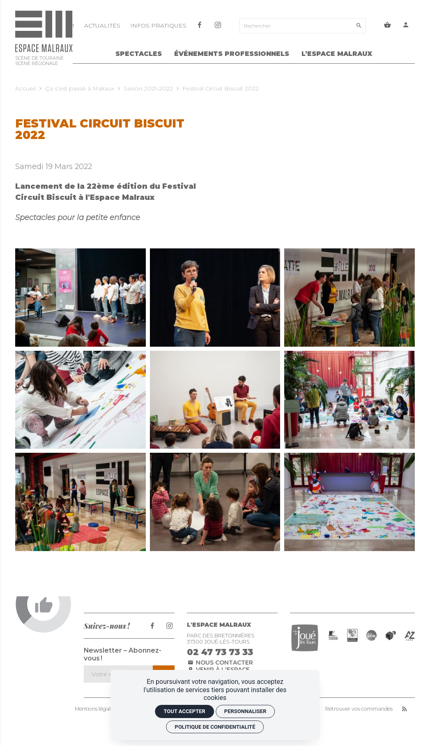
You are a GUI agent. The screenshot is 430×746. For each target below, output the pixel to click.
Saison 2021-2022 (148, 88)
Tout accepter (184, 711)
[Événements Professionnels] (231, 55)
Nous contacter (220, 662)
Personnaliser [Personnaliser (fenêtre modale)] (245, 711)
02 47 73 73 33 (220, 652)
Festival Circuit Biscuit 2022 (220, 88)
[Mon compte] (406, 26)
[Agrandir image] (80, 297)
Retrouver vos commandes (359, 709)
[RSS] (404, 709)
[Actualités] (103, 25)
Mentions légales (95, 709)
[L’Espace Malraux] (337, 55)
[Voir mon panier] (387, 26)
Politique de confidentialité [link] (215, 727)
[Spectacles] (139, 55)
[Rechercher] (296, 26)
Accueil (25, 88)
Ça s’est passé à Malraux (79, 88)
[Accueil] (44, 39)
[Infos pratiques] (158, 25)
